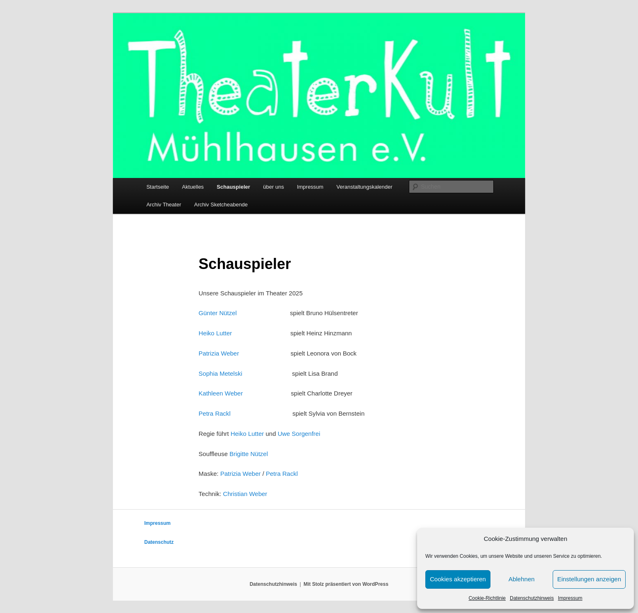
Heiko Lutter (215, 333)
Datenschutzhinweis (532, 598)
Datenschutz (159, 542)
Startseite (157, 187)
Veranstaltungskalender (364, 187)
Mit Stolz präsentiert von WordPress (346, 584)
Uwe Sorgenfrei (299, 433)
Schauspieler (233, 187)
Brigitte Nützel (249, 453)
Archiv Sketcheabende (221, 204)
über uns (273, 187)
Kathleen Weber (221, 393)
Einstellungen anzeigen (589, 579)
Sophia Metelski (220, 373)
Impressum (570, 598)
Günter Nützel (218, 312)
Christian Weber (245, 493)
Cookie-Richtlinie (487, 598)
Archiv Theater (163, 204)
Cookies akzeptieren (458, 579)
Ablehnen (522, 579)
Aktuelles (193, 187)
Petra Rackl (215, 413)
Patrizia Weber (219, 353)
